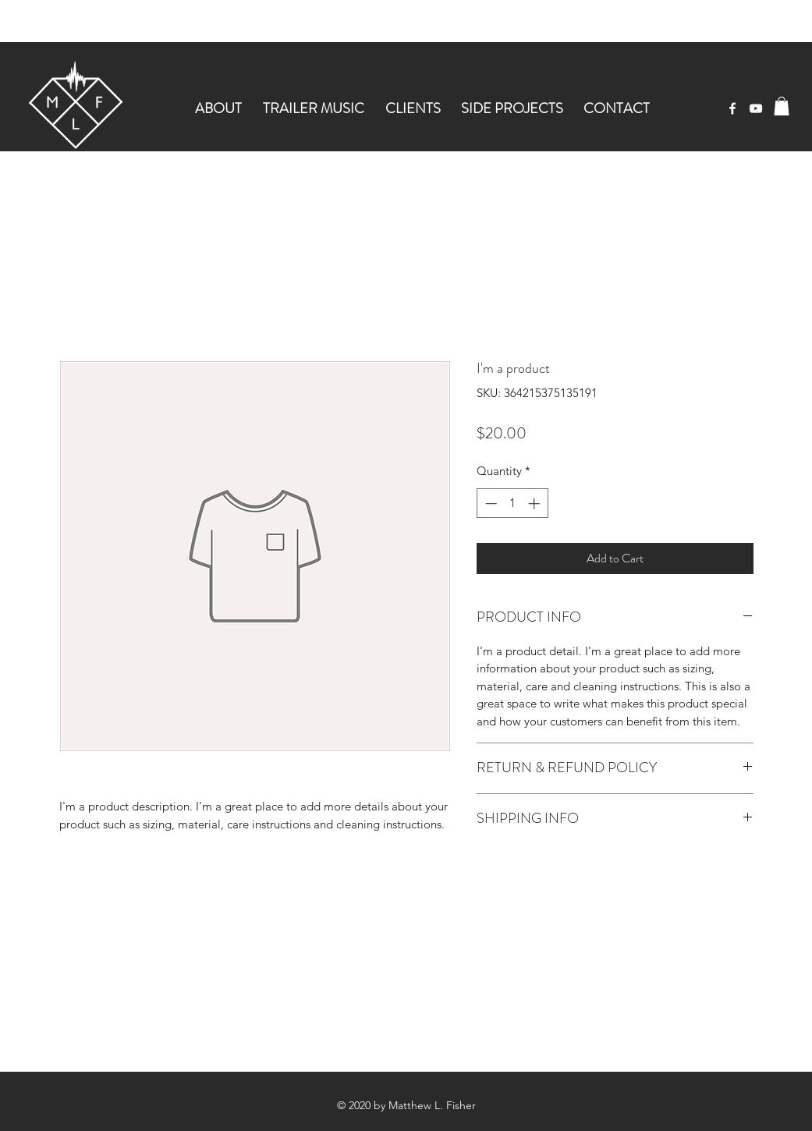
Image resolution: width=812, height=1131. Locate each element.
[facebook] (732, 108)
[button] (781, 106)
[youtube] (756, 108)
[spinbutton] (512, 503)
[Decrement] (489, 503)
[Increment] (535, 503)
